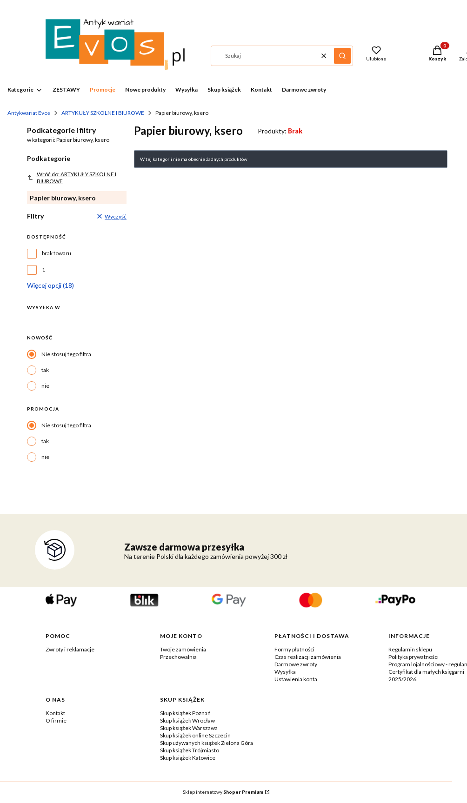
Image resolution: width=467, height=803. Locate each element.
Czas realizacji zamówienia (307, 656)
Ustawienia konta (295, 679)
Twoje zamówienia (183, 649)
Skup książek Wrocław (187, 720)
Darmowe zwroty (295, 664)
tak (45, 369)
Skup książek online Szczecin (195, 735)
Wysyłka (285, 671)
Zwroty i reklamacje (70, 649)
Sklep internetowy (223, 792)
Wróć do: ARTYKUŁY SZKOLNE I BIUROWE (71, 178)
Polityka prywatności (413, 656)
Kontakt (55, 713)
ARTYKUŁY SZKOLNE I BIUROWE (102, 112)
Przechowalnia (178, 656)
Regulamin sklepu (410, 649)
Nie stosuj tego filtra (66, 354)
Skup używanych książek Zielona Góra (206, 742)
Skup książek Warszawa (189, 727)
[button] (342, 56)
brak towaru (56, 253)
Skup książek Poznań (185, 713)
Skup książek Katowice (187, 757)
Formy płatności (294, 649)
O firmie (56, 720)
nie (45, 385)
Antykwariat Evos (28, 112)
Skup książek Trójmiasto (189, 750)
